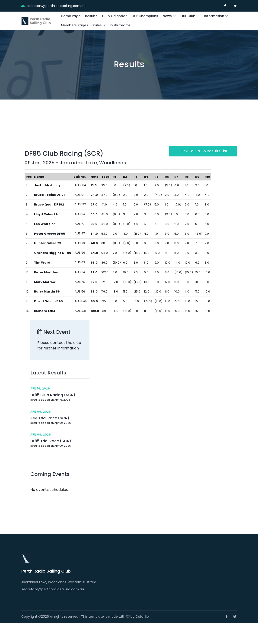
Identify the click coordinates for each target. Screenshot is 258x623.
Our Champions (144, 16)
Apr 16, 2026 (40, 388)
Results (91, 16)
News (167, 16)
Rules (97, 25)
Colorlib (142, 616)
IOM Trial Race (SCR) (49, 418)
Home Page (70, 16)
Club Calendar (114, 16)
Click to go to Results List (203, 151)
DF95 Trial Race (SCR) (50, 441)
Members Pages (74, 25)
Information (214, 16)
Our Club (187, 16)
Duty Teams (120, 25)
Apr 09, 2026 (40, 412)
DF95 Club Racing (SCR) (52, 395)
